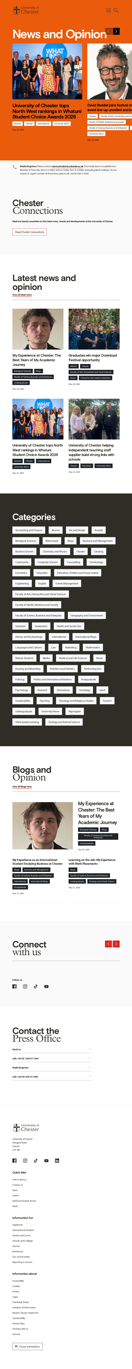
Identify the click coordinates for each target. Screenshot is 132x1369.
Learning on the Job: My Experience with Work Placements (92, 862)
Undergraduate (21, 382)
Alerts (15, 1206)
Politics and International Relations (53, 679)
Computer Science (48, 562)
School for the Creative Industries (95, 378)
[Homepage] (25, 10)
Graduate (20, 626)
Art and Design (77, 530)
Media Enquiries (52, 1068)
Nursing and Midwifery (28, 668)
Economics (21, 572)
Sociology (84, 690)
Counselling (73, 562)
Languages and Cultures (28, 647)
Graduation (41, 626)
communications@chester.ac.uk (67, 166)
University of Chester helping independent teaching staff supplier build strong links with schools (91, 452)
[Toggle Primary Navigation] (108, 10)
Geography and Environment (87, 615)
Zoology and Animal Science (64, 722)
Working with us (20, 1328)
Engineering (22, 583)
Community (21, 562)
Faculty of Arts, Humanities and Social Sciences (91, 372)
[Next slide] (116, 31)
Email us (52, 1050)
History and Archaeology (29, 636)
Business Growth (24, 551)
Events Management (67, 583)
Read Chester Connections (29, 232)
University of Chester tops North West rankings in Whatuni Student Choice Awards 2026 (46, 111)
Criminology (96, 562)
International (43, 123)
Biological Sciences (22, 371)
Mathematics (93, 647)
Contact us (17, 1184)
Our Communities (21, 1256)
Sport (102, 690)
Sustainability (22, 700)
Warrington (74, 711)
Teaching (45, 700)
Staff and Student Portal (24, 1200)
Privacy (15, 1291)
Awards (17, 123)
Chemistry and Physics (55, 551)
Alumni (73, 366)
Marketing (70, 647)
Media (46, 658)
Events (15, 1195)
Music (73, 378)
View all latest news (22, 294)
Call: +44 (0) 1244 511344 (52, 1059)
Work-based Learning (27, 722)
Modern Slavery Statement (25, 1312)
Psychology (21, 690)
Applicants (17, 1224)
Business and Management (98, 540)
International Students (23, 1230)
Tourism (107, 700)
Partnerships (18, 1323)
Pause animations (27, 1346)
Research (42, 690)
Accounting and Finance (28, 530)
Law (53, 647)
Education (86, 465)
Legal (15, 1296)
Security (16, 1334)
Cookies (16, 1286)
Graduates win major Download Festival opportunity (93, 357)
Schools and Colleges (22, 1240)
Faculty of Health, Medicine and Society (106, 122)
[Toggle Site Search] (116, 10)
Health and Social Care (69, 626)
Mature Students (24, 658)
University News (61, 123)
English (42, 583)
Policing (19, 679)
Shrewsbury (63, 690)
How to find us (19, 1179)
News (15, 1190)
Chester (29, 123)
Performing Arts (92, 668)
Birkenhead (52, 540)
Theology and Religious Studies (76, 700)
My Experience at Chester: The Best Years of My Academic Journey (36, 360)
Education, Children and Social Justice (77, 572)
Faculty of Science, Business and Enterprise (108, 128)
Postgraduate (88, 679)
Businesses (17, 1251)
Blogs (38, 371)
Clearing (98, 551)
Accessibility (18, 1280)
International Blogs (85, 636)
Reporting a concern (22, 1262)
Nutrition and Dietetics (62, 668)
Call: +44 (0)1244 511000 (52, 1077)
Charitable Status (20, 1302)
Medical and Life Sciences (73, 658)
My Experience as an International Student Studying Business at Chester (37, 862)
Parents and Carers (21, 1235)
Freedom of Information (24, 1307)
